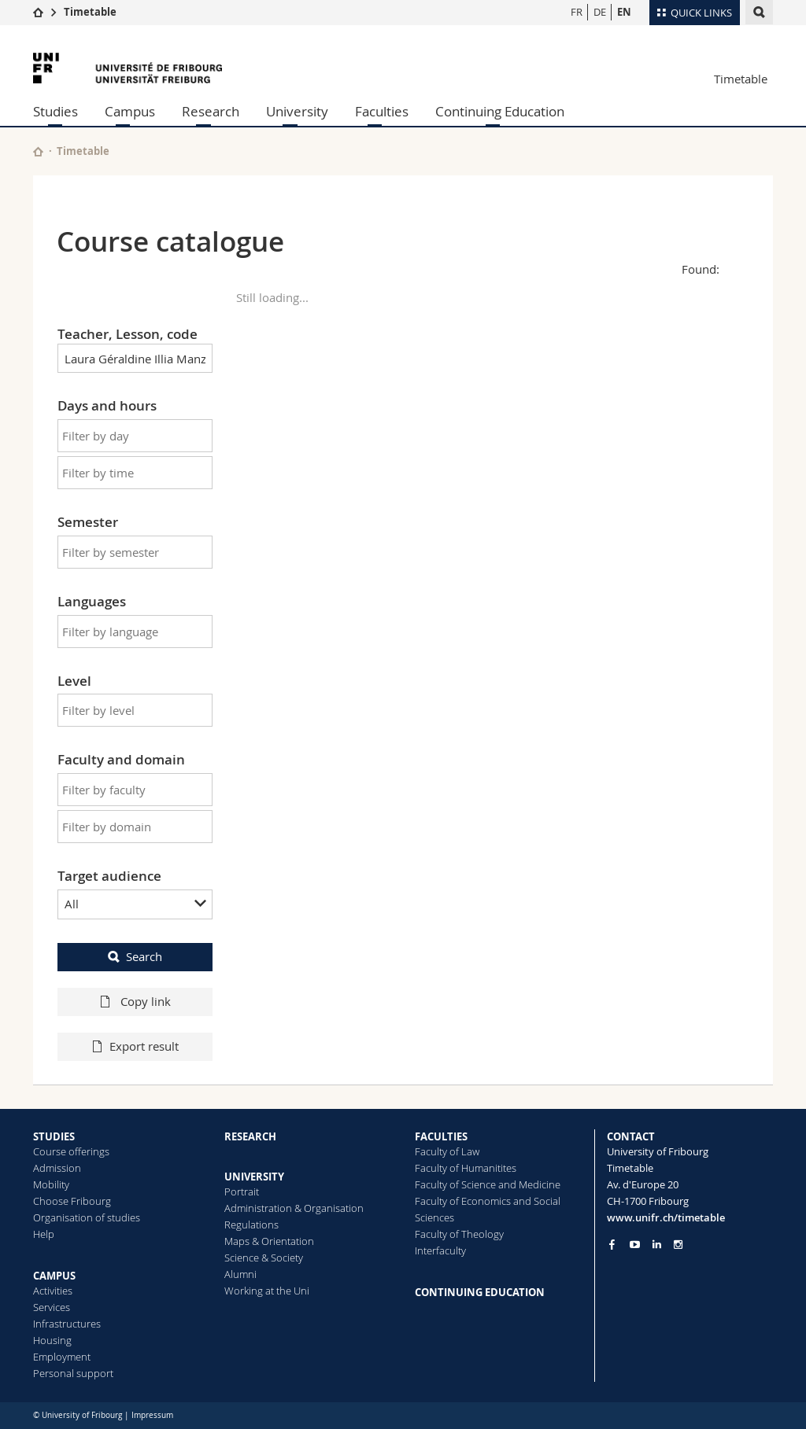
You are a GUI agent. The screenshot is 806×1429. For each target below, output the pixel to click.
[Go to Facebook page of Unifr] (612, 1244)
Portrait (241, 1191)
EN (624, 12)
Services (51, 1307)
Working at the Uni (266, 1291)
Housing (52, 1340)
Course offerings (71, 1151)
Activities (52, 1291)
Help (43, 1234)
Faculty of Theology (459, 1234)
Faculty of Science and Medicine (487, 1184)
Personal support (73, 1373)
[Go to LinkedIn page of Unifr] (657, 1244)
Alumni (240, 1274)
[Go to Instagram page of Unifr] (678, 1244)
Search (144, 956)
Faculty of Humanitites (465, 1168)
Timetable (90, 12)
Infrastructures (67, 1324)
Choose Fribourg (72, 1201)
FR (576, 12)
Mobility (51, 1184)
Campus (130, 111)
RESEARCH (250, 1136)
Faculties (382, 111)
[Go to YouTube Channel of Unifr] (635, 1244)
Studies (55, 111)
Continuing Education (499, 111)
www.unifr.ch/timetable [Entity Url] (666, 1217)
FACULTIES (441, 1136)
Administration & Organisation (294, 1208)
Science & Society (263, 1257)
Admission (57, 1168)
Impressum (152, 1415)
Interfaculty (440, 1250)
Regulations (251, 1224)
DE (599, 12)
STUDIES (54, 1136)
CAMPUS (54, 1276)
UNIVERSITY (254, 1176)
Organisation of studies (86, 1217)
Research (210, 111)
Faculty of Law (447, 1151)
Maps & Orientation (269, 1241)
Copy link (144, 1001)
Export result (144, 1046)
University (297, 111)
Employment (62, 1357)
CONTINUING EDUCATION (480, 1292)
